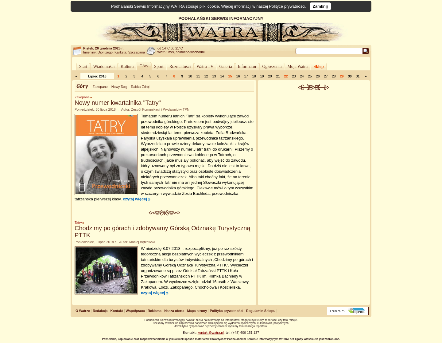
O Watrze (83, 311)
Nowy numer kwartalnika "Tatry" (118, 102)
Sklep (318, 66)
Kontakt (116, 311)
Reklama (154, 311)
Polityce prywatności (287, 6)
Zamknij (320, 6)
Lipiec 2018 (97, 76)
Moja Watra (297, 66)
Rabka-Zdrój (140, 87)
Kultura (127, 66)
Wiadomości (103, 66)
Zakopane (100, 87)
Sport (158, 66)
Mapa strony (197, 311)
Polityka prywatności (226, 311)
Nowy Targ (119, 87)
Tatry (78, 222)
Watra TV (205, 66)
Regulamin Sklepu (260, 311)
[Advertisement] (314, 136)
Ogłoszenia (271, 66)
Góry (143, 66)
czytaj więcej (135, 199)
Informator (247, 66)
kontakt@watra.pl (211, 332)
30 (349, 76)
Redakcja (100, 311)
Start (83, 66)
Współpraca (135, 311)
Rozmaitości (180, 66)
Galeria (225, 66)
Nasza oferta (174, 311)
